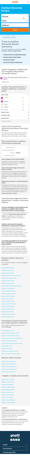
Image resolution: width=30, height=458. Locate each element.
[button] (28, 2)
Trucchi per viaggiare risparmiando (12, 62)
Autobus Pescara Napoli (8, 379)
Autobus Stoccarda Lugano (9, 361)
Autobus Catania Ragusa (8, 387)
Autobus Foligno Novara (8, 309)
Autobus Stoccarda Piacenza (9, 369)
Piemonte (8, 327)
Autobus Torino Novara (8, 273)
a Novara (14, 36)
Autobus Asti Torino (7, 346)
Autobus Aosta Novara (8, 311)
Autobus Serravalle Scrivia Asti (10, 351)
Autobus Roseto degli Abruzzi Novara (12, 286)
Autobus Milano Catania (8, 389)
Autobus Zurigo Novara (8, 280)
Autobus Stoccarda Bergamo (9, 366)
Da (2, 15)
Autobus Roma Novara (8, 270)
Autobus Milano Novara (8, 268)
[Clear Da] (27, 16)
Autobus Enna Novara (7, 298)
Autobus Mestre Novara (8, 301)
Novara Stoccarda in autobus (9, 193)
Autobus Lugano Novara (8, 283)
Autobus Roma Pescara (8, 392)
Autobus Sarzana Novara (8, 306)
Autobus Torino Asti (7, 348)
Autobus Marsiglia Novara (9, 291)
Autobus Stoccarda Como (8, 371)
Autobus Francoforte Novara (9, 278)
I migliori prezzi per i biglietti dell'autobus (14, 54)
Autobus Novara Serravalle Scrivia (11, 353)
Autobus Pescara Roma (8, 395)
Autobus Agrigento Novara (9, 293)
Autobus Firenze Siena (8, 382)
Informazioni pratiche (9, 59)
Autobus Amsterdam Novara (9, 304)
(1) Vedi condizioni (5, 81)
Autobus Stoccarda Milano (9, 364)
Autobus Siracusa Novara (8, 314)
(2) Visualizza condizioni (6, 121)
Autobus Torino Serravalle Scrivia (10, 333)
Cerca (15, 30)
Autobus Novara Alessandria (9, 341)
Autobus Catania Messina (8, 402)
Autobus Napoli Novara (8, 316)
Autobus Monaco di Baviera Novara (11, 275)
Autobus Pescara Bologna (8, 400)
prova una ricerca (10, 188)
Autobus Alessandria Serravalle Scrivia (12, 343)
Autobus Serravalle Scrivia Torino (10, 335)
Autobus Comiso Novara (8, 288)
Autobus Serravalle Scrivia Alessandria (12, 338)
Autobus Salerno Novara (8, 296)
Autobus (8, 36)
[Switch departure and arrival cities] (24, 18)
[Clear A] (27, 20)
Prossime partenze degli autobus (12, 57)
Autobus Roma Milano (7, 384)
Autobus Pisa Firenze (7, 397)
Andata (3, 24)
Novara (25, 262)
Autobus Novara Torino (8, 330)
